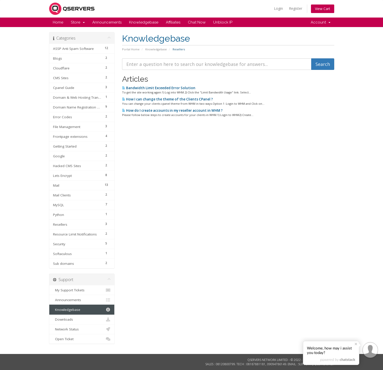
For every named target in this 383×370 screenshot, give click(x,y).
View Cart (322, 8)
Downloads (82, 319)
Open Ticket (82, 339)
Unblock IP (222, 22)
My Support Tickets (82, 290)
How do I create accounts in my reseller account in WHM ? (172, 110)
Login (278, 8)
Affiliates (173, 22)
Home (58, 22)
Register (295, 8)
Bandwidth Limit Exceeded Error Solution (158, 88)
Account (320, 22)
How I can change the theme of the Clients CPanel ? (167, 99)
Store (78, 22)
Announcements (107, 22)
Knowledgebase (143, 22)
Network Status (82, 329)
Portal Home (131, 49)
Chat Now (197, 22)
